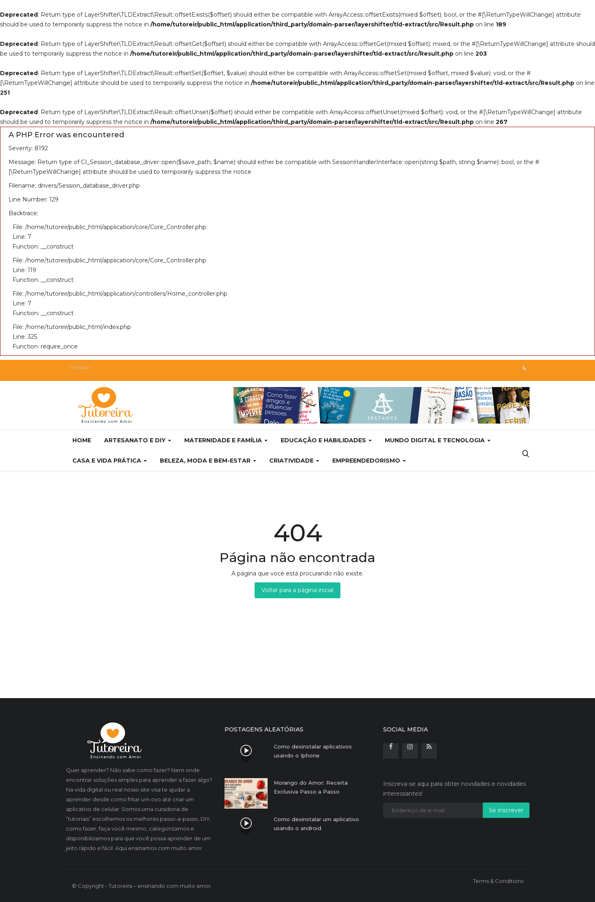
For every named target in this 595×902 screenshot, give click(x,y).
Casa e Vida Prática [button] (109, 460)
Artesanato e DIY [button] (137, 440)
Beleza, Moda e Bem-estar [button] (208, 460)
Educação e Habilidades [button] (326, 440)
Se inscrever (506, 810)
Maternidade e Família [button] (226, 440)
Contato (79, 367)
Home (81, 440)
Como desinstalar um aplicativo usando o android (316, 823)
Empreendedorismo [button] (369, 460)
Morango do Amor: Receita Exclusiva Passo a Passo (311, 787)
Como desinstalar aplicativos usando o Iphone (313, 751)
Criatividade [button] (294, 460)
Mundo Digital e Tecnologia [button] (437, 440)
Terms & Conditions (498, 881)
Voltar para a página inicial (297, 590)
